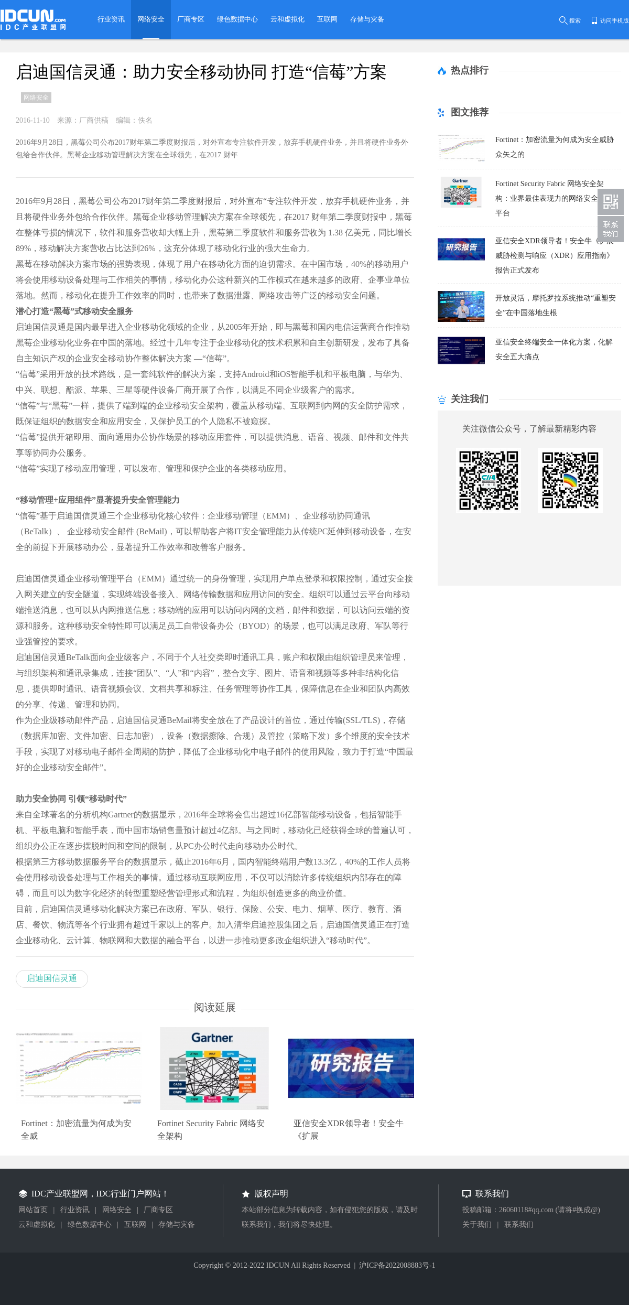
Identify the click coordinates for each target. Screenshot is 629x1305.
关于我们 (477, 1224)
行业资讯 (75, 1210)
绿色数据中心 (90, 1224)
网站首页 (33, 1210)
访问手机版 (614, 20)
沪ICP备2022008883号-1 (397, 1265)
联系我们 (519, 1224)
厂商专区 (158, 1210)
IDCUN (277, 1265)
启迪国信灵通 (52, 978)
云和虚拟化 (36, 1224)
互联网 (135, 1224)
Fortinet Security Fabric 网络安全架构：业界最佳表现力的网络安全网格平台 (554, 198)
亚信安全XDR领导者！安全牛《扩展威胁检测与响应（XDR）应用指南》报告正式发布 (554, 255)
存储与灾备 (176, 1224)
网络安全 (117, 1210)
